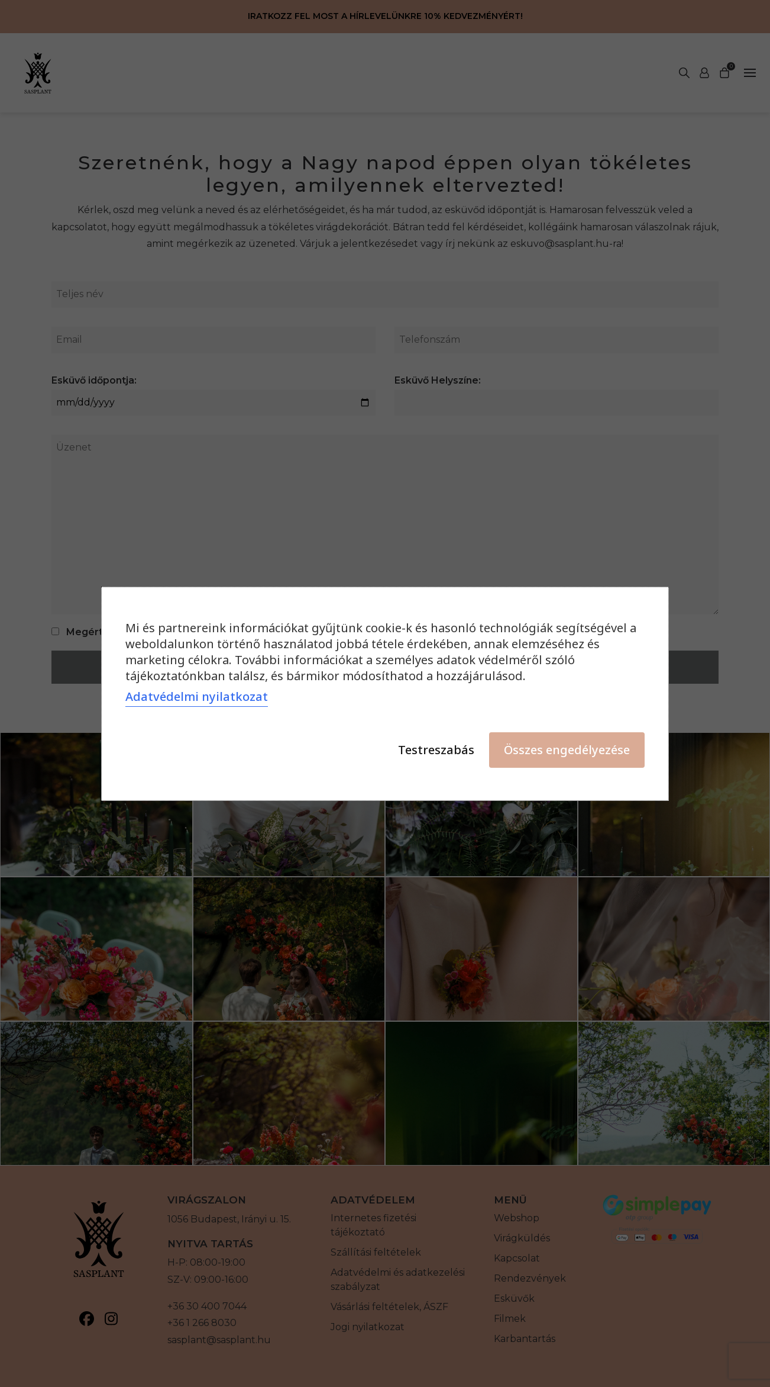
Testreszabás (436, 750)
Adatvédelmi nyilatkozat (196, 696)
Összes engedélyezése (567, 750)
